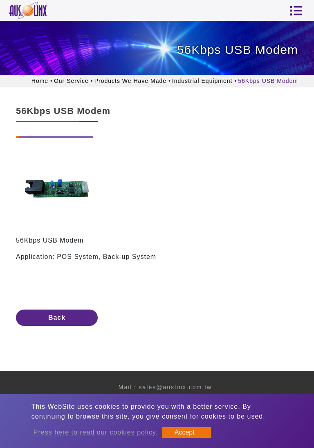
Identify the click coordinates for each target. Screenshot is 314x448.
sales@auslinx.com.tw (175, 387)
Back (56, 317)
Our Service (71, 81)
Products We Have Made (130, 81)
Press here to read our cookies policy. (96, 432)
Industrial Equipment (202, 81)
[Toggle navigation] (296, 10)
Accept (185, 432)
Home (39, 81)
